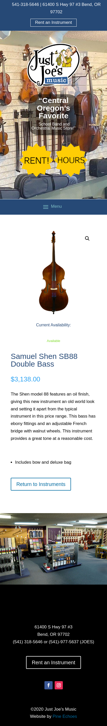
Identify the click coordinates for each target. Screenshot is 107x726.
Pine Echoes (65, 716)
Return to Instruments (40, 484)
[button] (87, 238)
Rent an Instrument (53, 22)
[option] (53, 550)
